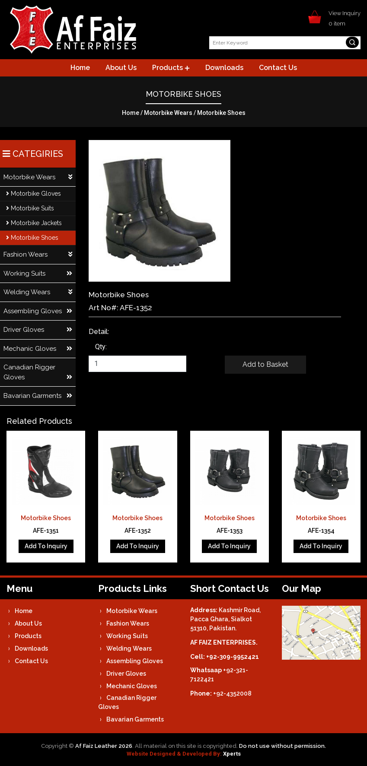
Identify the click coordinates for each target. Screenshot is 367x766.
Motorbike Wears (168, 112)
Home (80, 68)
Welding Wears (37, 292)
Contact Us (278, 68)
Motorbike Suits (30, 208)
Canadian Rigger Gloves (37, 372)
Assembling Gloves (37, 311)
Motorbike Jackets (34, 222)
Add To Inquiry (46, 546)
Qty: (101, 347)
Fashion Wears (37, 255)
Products (171, 68)
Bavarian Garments (37, 396)
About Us (121, 68)
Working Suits (37, 274)
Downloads (224, 68)
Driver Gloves (37, 330)
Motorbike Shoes (32, 237)
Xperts (232, 753)
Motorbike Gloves (33, 193)
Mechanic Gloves (37, 349)
